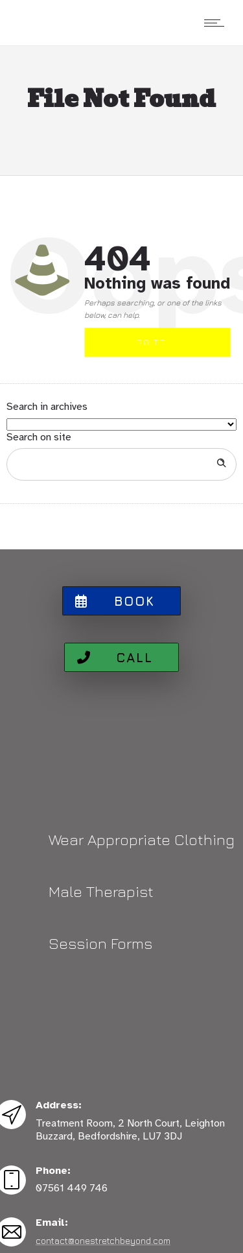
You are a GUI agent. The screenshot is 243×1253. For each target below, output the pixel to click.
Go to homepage (162, 347)
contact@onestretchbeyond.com (103, 1240)
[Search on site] (121, 464)
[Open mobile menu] (217, 23)
